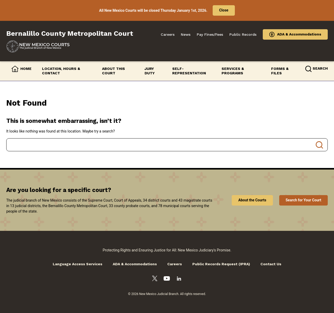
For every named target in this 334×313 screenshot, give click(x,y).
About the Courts (252, 200)
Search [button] (320, 68)
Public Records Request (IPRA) (221, 264)
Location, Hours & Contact (61, 71)
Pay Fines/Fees (210, 34)
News (185, 34)
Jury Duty (150, 71)
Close (224, 10)
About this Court (113, 71)
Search (319, 145)
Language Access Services (77, 264)
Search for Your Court (303, 200)
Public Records (243, 34)
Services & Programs (233, 71)
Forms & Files (280, 71)
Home (26, 69)
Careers (168, 34)
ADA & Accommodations (299, 34)
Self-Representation (189, 71)
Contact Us (270, 264)
